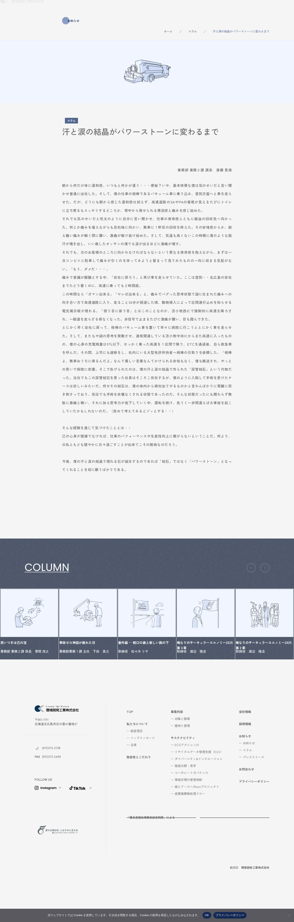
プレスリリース (253, 791)
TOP (130, 745)
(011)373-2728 (51, 781)
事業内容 (149, 8)
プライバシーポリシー (254, 815)
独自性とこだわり (119, 8)
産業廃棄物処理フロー (190, 827)
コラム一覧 (38, 585)
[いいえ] (288, 915)
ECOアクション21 (187, 778)
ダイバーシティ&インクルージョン (199, 792)
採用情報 (232, 8)
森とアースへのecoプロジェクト (197, 820)
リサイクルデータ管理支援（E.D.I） (199, 785)
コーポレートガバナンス (191, 806)
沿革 (133, 778)
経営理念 (136, 764)
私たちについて (84, 8)
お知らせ (255, 8)
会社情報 (208, 8)
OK (207, 915)
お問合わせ (280, 8)
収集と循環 (182, 752)
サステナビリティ (178, 8)
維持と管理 (182, 759)
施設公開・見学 (185, 799)
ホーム (168, 31)
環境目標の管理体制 (188, 813)
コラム (192, 31)
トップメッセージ (142, 771)
